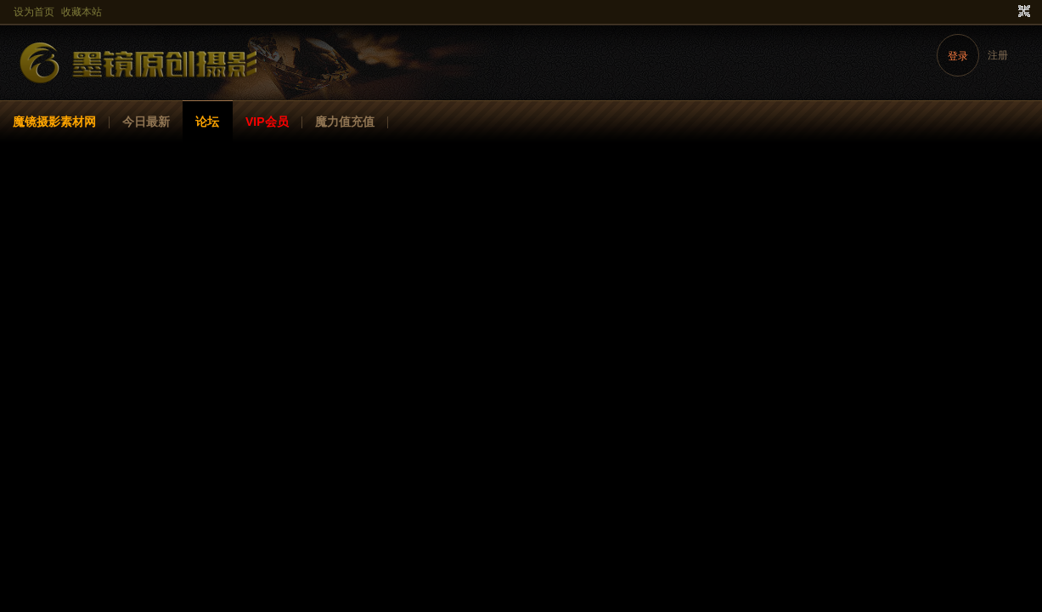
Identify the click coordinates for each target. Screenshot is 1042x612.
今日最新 (146, 121)
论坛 (207, 121)
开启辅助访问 (1008, 12)
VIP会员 (267, 121)
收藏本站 (81, 12)
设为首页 (34, 12)
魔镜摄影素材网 (54, 121)
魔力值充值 (345, 121)
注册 (998, 55)
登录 (958, 56)
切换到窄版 (1022, 12)
